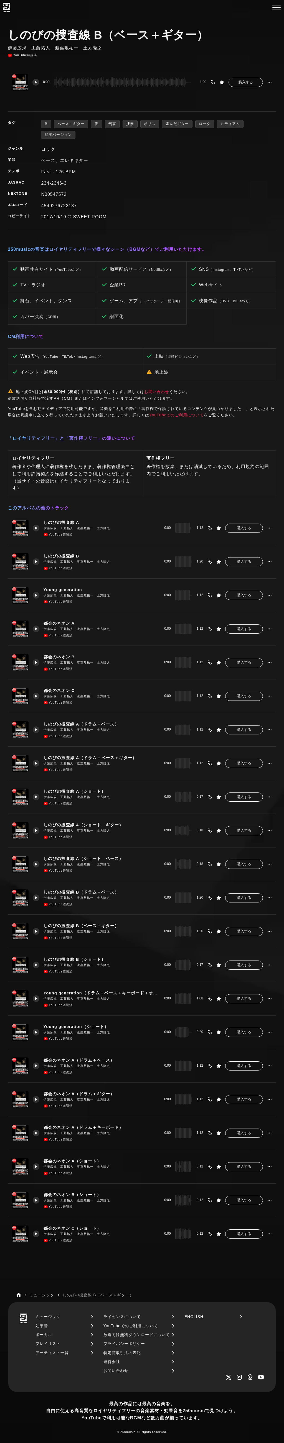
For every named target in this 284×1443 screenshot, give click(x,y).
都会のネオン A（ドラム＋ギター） (79, 1093)
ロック (205, 124)
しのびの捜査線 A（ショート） (75, 791)
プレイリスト (48, 1343)
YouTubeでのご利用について (176, 415)
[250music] (6, 7)
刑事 (112, 124)
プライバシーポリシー (124, 1343)
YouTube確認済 (22, 55)
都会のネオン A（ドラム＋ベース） (79, 1060)
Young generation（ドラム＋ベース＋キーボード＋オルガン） (101, 993)
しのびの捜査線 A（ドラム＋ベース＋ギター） (90, 757)
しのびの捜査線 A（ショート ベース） (84, 858)
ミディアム (230, 124)
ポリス (150, 124)
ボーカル (44, 1334)
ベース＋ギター (71, 124)
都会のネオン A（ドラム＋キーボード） (84, 1127)
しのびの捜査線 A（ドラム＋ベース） (81, 724)
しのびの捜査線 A (61, 522)
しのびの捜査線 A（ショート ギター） (84, 824)
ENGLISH (193, 1316)
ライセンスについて (122, 1316)
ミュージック (48, 1316)
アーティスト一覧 (52, 1353)
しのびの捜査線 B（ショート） (75, 959)
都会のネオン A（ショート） (73, 1161)
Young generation (63, 589)
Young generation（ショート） (76, 1026)
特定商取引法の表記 (122, 1353)
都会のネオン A (59, 623)
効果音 (42, 1326)
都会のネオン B (59, 656)
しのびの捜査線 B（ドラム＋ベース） (81, 892)
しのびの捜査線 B (61, 556)
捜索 (130, 124)
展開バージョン (58, 134)
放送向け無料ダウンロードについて (136, 1334)
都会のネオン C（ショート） (73, 1228)
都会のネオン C (59, 690)
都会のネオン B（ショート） (73, 1194)
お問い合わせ (156, 391)
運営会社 (111, 1361)
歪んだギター (177, 124)
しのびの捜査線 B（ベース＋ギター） (81, 925)
